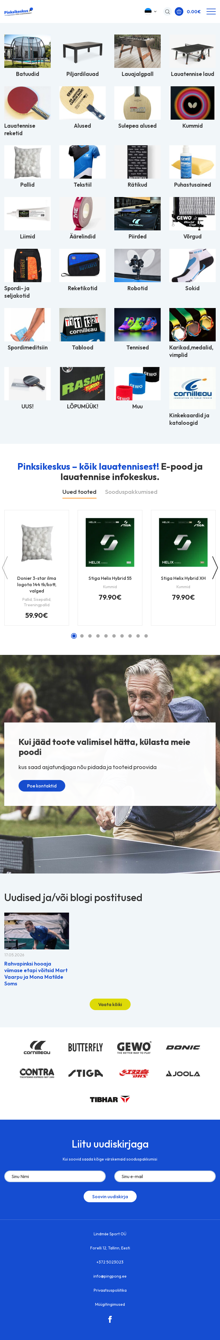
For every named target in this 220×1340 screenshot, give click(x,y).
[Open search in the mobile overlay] (166, 11)
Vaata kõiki (110, 1004)
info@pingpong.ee (110, 1276)
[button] (151, 11)
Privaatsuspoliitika (110, 1290)
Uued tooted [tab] (79, 491)
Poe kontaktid (38, 789)
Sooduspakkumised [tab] (131, 491)
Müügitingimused (110, 1304)
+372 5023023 (110, 1262)
